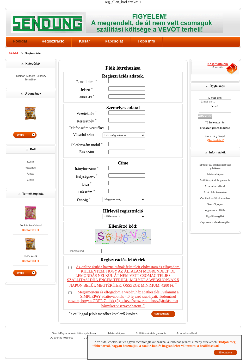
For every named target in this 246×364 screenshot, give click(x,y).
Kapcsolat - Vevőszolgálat (215, 222)
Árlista (30, 173)
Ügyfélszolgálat (215, 216)
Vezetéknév (86, 113)
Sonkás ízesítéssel (30, 225)
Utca (87, 184)
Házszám (86, 192)
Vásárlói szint (83, 135)
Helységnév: (87, 176)
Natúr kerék (30, 256)
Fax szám (86, 152)
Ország (84, 200)
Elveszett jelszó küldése (215, 128)
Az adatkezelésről (215, 186)
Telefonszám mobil (87, 145)
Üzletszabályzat (215, 174)
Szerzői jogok (215, 204)
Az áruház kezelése (215, 192)
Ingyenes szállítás (214, 210)
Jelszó (87, 90)
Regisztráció (53, 41)
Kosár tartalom (218, 64)
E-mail (30, 179)
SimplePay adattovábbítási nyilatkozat (215, 166)
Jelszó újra (87, 96)
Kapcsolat (114, 41)
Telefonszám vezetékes (87, 128)
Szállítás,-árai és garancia (215, 180)
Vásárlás (30, 167)
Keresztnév (87, 121)
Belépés (204, 116)
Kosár (84, 41)
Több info (146, 41)
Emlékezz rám (217, 122)
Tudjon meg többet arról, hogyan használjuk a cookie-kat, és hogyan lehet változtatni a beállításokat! (163, 344)
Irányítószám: (86, 169)
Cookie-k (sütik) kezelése (215, 198)
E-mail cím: (86, 82)
